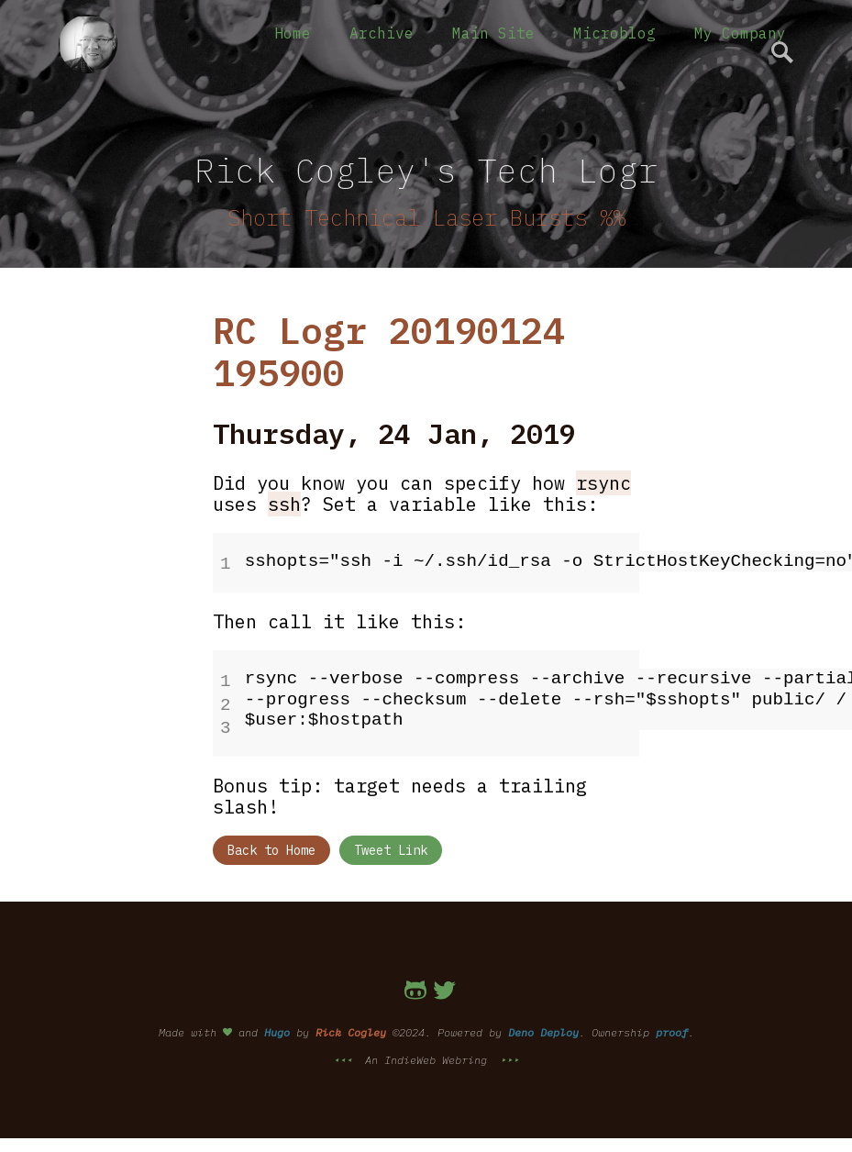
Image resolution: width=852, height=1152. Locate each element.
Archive (381, 33)
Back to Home (271, 843)
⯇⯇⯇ (346, 1052)
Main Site (493, 33)
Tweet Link (390, 843)
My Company (740, 33)
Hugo (277, 1025)
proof (672, 1025)
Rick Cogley (350, 1025)
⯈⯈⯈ (506, 1052)
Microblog (614, 33)
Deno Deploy (543, 1025)
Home (292, 33)
